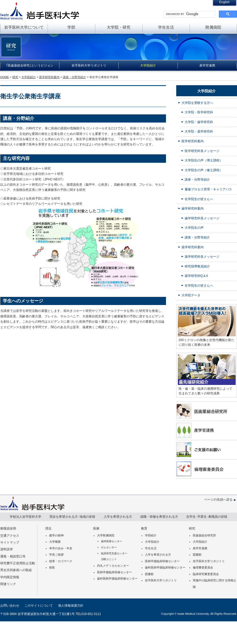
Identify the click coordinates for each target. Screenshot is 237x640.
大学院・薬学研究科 (199, 131)
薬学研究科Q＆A (196, 276)
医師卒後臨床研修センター (114, 572)
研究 (15, 77)
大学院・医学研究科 (199, 112)
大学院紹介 (148, 65)
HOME (4, 77)
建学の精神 (56, 535)
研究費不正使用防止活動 (17, 563)
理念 (48, 528)
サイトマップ (9, 542)
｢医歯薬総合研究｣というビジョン (29, 65)
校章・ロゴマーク (60, 561)
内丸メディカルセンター (113, 565)
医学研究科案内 (49, 77)
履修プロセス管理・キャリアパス (208, 189)
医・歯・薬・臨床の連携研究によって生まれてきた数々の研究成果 (205, 391)
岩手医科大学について (24, 27)
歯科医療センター (111, 541)
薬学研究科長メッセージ (202, 256)
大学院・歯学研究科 (199, 122)
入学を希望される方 (118, 517)
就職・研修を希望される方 (159, 517)
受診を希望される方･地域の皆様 (72, 517)
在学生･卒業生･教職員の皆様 (206, 517)
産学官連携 (207, 65)
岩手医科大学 (39, 11)
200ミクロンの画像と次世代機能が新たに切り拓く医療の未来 (206, 342)
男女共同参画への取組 (16, 570)
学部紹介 (151, 535)
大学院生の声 (194, 228)
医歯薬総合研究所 (204, 535)
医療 (96, 528)
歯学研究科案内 (192, 208)
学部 (71, 27)
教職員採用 (8, 528)
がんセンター (109, 547)
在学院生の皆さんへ (199, 199)
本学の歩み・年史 (60, 548)
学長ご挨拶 (56, 554)
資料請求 (6, 549)
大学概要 (55, 541)
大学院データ (190, 295)
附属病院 (213, 27)
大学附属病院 (105, 535)
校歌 (52, 567)
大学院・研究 (118, 27)
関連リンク (8, 584)
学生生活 (166, 27)
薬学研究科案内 (192, 247)
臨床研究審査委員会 (206, 574)
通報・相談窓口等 (13, 556)
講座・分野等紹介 (74, 77)
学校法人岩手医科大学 (25, 517)
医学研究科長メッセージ (202, 151)
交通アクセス (9, 535)
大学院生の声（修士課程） (204, 170)
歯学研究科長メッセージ (202, 218)
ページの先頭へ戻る (218, 499)
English (224, 2)
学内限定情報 (9, 577)
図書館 (149, 574)
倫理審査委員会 (203, 567)
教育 (144, 528)
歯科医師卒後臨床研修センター (117, 578)
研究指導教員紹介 (197, 266)
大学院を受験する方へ (197, 103)
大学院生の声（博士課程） (204, 160)
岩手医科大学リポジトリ (89, 65)
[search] (188, 14)
